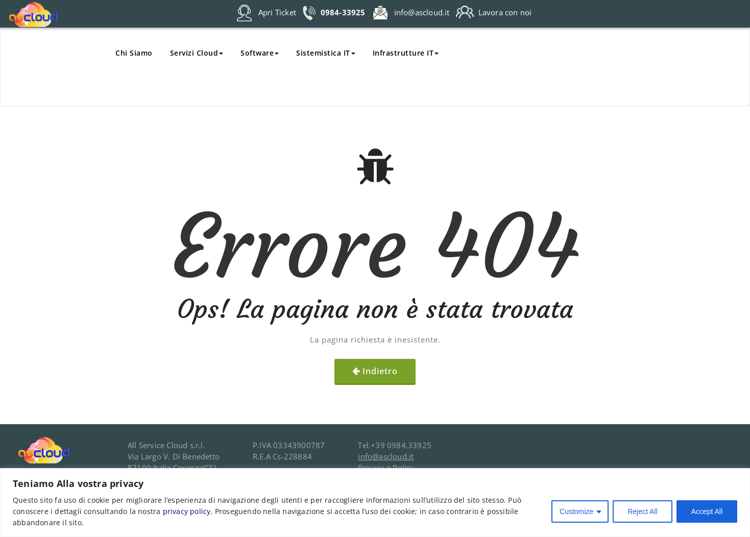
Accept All (706, 511)
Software (259, 53)
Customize (576, 511)
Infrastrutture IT (406, 53)
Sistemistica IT (325, 53)
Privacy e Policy (386, 467)
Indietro (380, 371)
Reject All (642, 511)
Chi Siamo (134, 53)
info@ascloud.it (386, 456)
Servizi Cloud (197, 53)
